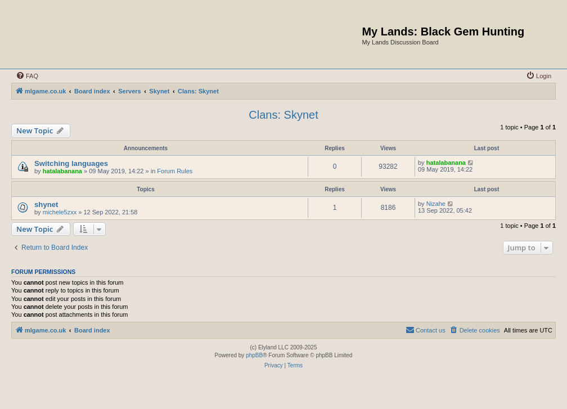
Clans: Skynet (283, 115)
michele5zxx (60, 212)
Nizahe (436, 203)
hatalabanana (62, 171)
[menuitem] (27, 76)
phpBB (254, 355)
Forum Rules (174, 171)
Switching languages (71, 163)
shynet (46, 204)
